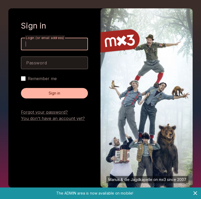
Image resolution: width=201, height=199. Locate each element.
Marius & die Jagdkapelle (130, 179)
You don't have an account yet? (53, 118)
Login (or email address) (45, 38)
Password (36, 62)
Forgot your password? (44, 112)
